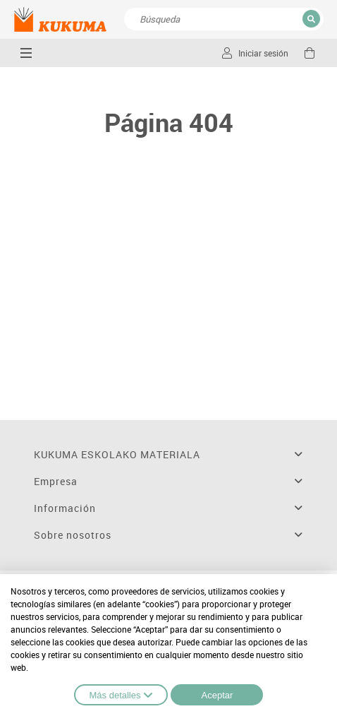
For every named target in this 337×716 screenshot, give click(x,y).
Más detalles (121, 694)
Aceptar (217, 695)
